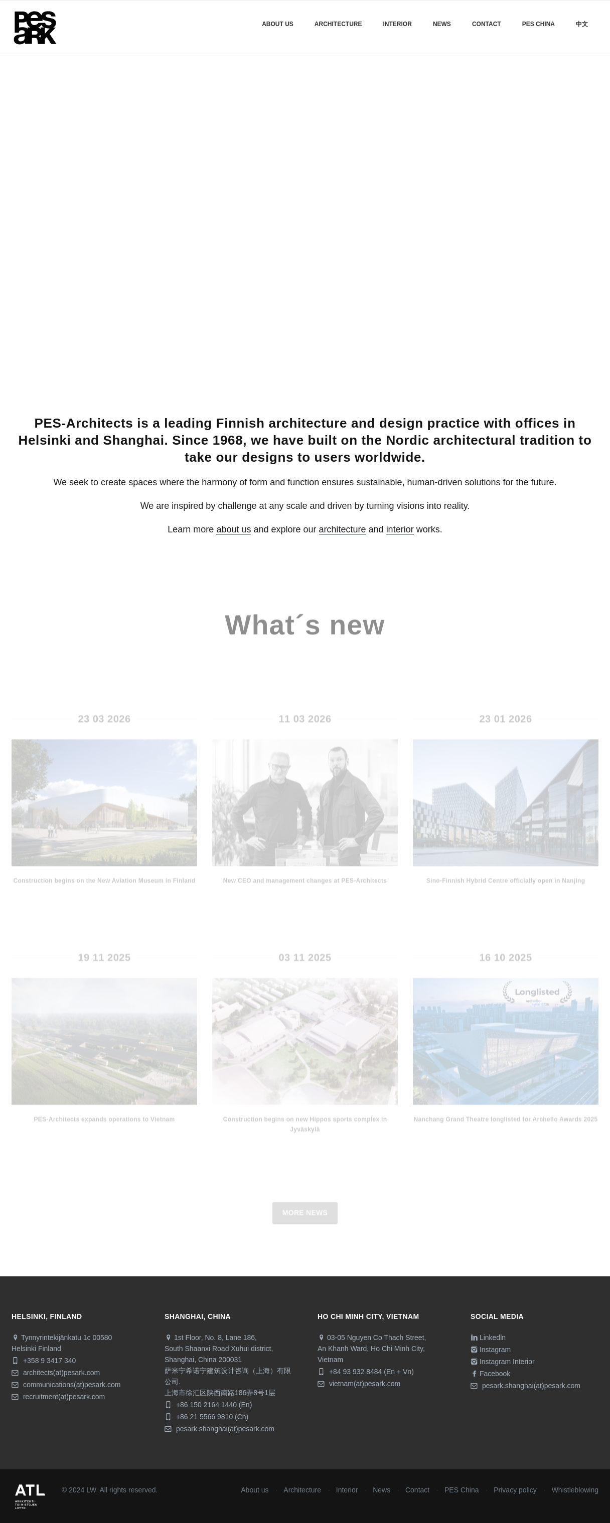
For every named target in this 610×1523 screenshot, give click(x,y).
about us (233, 529)
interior (400, 529)
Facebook (490, 1374)
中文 (582, 24)
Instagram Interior (503, 1362)
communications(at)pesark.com (66, 1385)
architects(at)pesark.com (56, 1373)
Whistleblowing (575, 1490)
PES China (461, 1490)
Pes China (538, 24)
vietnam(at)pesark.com (359, 1384)
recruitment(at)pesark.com (58, 1397)
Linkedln (488, 1338)
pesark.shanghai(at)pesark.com (219, 1429)
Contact (486, 24)
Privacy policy (515, 1490)
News (442, 24)
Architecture (338, 24)
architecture (342, 529)
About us (277, 24)
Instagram (491, 1350)
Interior (397, 24)
